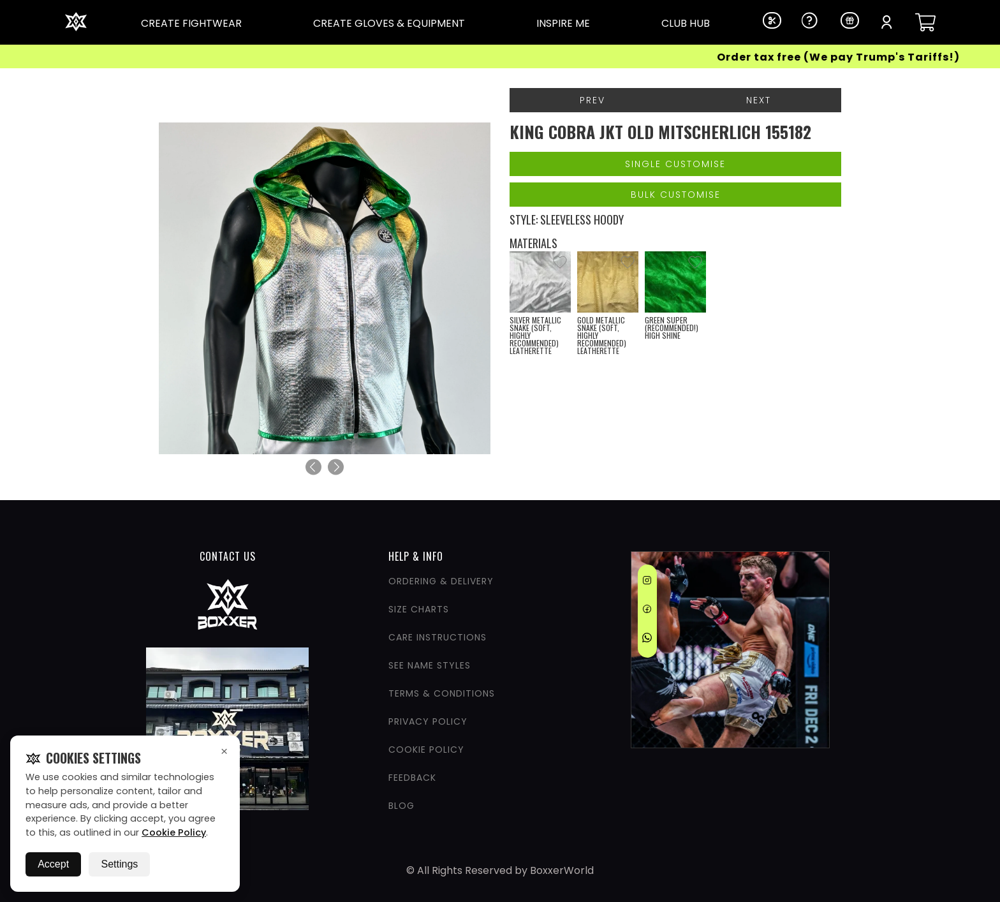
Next (758, 100)
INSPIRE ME (563, 23)
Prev (592, 100)
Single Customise (675, 164)
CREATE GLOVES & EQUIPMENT (389, 23)
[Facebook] (647, 611)
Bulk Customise (676, 194)
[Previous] (313, 467)
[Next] (336, 467)
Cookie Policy (174, 832)
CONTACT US (228, 556)
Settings (119, 864)
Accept (53, 864)
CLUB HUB (685, 23)
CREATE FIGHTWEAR (191, 23)
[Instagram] (647, 582)
